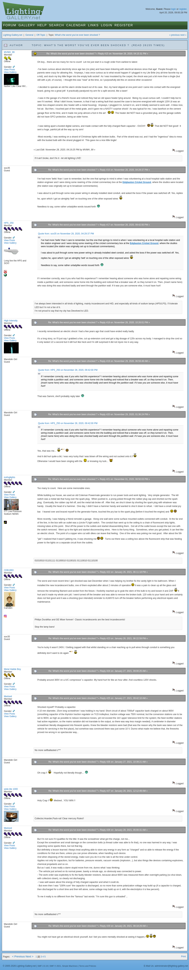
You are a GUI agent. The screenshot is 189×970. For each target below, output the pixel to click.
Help (42, 25)
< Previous (18, 956)
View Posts (9, 69)
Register (123, 25)
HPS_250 (8, 223)
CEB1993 (8, 570)
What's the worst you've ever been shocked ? (77, 35)
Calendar (76, 25)
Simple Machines (70, 966)
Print (183, 956)
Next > (30, 956)
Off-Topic (40, 35)
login (173, 9)
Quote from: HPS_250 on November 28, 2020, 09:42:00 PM (67, 370)
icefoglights (9, 477)
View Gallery (10, 72)
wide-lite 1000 (11, 789)
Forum (9, 25)
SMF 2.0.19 (43, 966)
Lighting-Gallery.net (12, 35)
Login (106, 25)
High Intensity (11, 320)
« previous (174, 35)
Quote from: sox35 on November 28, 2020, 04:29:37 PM (66, 233)
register (183, 9)
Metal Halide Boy (12, 669)
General (29, 35)
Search (56, 25)
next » (183, 35)
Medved (8, 696)
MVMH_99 (9, 52)
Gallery (26, 25)
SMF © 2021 (55, 966)
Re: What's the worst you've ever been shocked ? (71, 53)
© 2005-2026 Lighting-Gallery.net (19, 966)
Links (93, 25)
